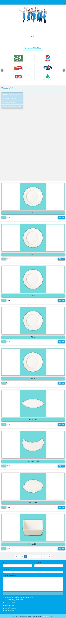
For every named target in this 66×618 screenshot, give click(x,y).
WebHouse (46, 616)
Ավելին (61, 217)
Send (33, 594)
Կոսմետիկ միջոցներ (10, 98)
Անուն (5, 563)
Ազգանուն (37, 563)
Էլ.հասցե (6, 569)
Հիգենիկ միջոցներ (9, 102)
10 (46, 556)
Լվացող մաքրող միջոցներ (12, 94)
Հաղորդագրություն (9, 575)
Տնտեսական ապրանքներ (12, 106)
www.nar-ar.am (9, 605)
